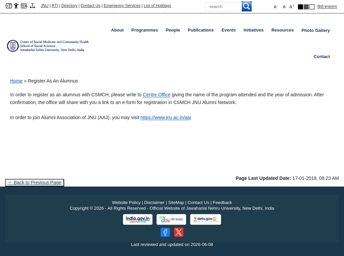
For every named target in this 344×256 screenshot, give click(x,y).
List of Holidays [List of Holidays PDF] (157, 5)
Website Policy (126, 202)
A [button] (291, 6)
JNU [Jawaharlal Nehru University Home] (44, 5)
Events (230, 32)
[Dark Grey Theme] (306, 6)
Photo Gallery (315, 30)
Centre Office (156, 94)
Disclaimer (154, 202)
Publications (202, 32)
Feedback (222, 202)
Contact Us (90, 5)
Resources (284, 32)
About (119, 32)
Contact (322, 56)
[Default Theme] (311, 6)
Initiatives (255, 32)
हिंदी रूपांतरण (327, 7)
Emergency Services (121, 5)
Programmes (146, 32)
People (174, 32)
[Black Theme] (300, 6)
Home (16, 81)
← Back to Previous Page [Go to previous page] (34, 182)
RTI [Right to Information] (55, 5)
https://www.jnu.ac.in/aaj (165, 117)
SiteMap (176, 202)
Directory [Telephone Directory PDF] (69, 5)
